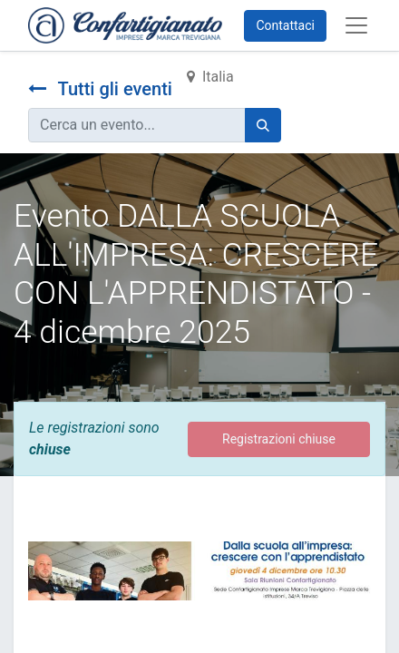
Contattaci (285, 25)
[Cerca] (263, 125)
